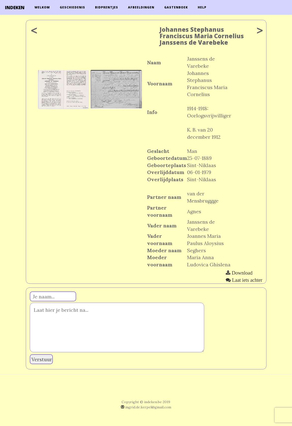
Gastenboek (176, 7)
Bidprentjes (106, 7)
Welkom (42, 7)
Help (202, 7)
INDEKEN (15, 7)
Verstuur (42, 359)
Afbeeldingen (141, 7)
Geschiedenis (72, 7)
